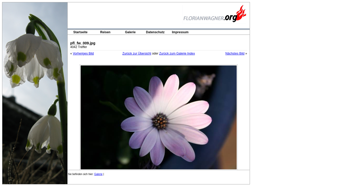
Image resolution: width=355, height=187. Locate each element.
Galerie (130, 32)
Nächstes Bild (234, 53)
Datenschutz (155, 32)
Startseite (80, 32)
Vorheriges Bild (83, 53)
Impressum (180, 32)
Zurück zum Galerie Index (177, 53)
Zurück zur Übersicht (136, 53)
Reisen (105, 32)
